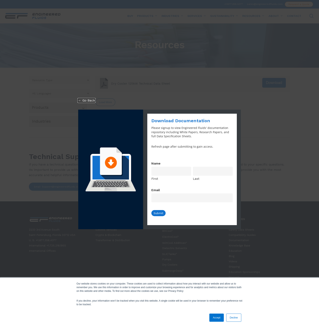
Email (155, 190)
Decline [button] (234, 317)
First (154, 179)
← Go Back (86, 100)
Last (196, 179)
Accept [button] (216, 317)
